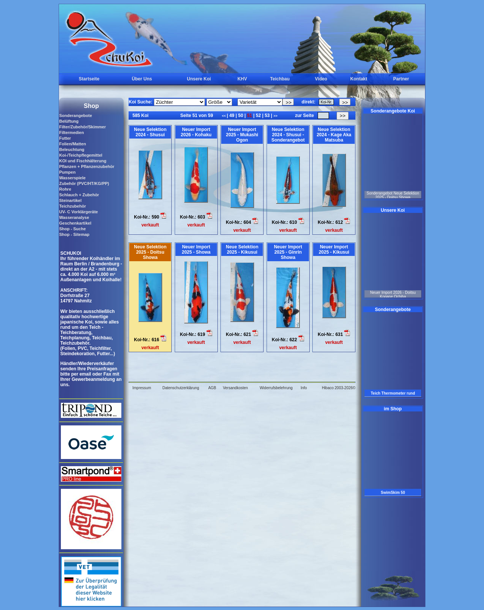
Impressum (141, 388)
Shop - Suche (72, 228)
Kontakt (358, 79)
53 (267, 115)
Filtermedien (71, 132)
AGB (212, 388)
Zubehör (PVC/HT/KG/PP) (84, 183)
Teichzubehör (72, 206)
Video (321, 79)
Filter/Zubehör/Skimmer (82, 127)
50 (240, 115)
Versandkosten (235, 388)
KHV (242, 79)
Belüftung (68, 121)
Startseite (89, 79)
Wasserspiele (72, 178)
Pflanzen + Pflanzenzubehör (86, 166)
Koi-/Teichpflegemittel (80, 155)
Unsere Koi (199, 79)
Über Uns (142, 79)
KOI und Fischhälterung (82, 161)
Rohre (65, 189)
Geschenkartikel (75, 223)
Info (304, 388)
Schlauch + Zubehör (79, 195)
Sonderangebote (75, 115)
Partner (401, 79)
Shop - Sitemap (74, 234)
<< (224, 116)
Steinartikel (70, 200)
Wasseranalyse (74, 217)
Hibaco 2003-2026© (338, 388)
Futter (65, 138)
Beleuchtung (71, 149)
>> (275, 116)
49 (232, 115)
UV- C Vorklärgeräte (78, 211)
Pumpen (67, 172)
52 (258, 115)
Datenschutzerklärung (180, 388)
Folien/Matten (72, 144)
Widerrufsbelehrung (276, 388)
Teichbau (280, 79)
